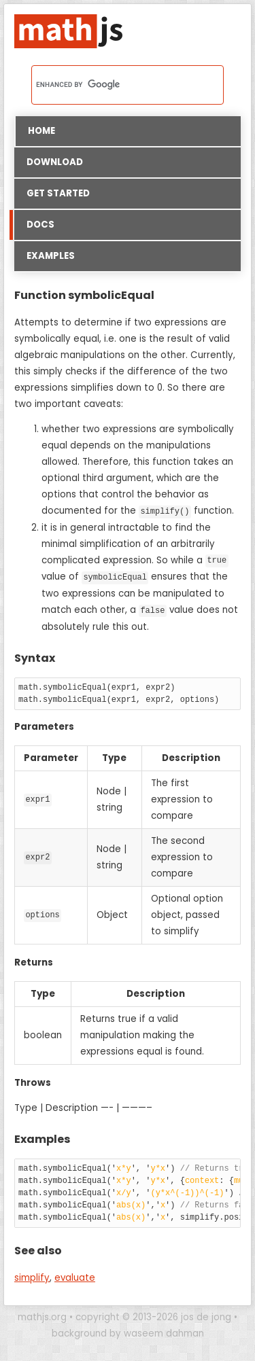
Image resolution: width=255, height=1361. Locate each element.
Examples (51, 255)
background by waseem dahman (128, 1332)
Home (41, 130)
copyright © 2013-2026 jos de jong (153, 1315)
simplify (32, 1276)
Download (55, 162)
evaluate (74, 1276)
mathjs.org (42, 1315)
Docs (34, 225)
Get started (58, 193)
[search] (110, 85)
